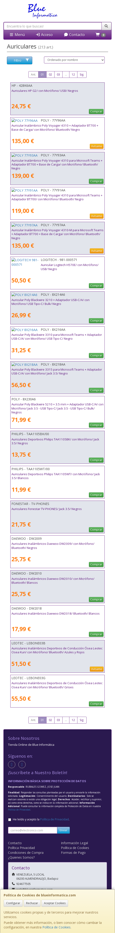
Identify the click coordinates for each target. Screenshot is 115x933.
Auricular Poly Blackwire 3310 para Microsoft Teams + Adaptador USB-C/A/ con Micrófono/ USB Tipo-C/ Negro (56, 337)
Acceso (44, 34)
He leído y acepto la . (41, 819)
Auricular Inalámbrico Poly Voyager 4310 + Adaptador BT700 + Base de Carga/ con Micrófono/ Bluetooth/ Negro (54, 127)
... (66, 74)
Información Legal (74, 843)
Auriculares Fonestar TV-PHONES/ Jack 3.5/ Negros (46, 509)
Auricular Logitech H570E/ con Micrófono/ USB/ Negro (48, 265)
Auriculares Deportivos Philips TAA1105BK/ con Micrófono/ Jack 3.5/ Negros (55, 441)
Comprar (96, 111)
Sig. (82, 74)
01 (42, 74)
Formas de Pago (73, 852)
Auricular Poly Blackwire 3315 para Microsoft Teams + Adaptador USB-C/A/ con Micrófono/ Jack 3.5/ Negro (56, 371)
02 (50, 74)
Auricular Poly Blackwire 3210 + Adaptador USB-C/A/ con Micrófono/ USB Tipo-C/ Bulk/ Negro (50, 302)
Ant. (33, 74)
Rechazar (32, 903)
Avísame (96, 146)
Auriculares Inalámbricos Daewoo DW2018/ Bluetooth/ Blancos (55, 613)
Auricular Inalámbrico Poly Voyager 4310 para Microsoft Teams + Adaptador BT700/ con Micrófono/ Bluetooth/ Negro (56, 197)
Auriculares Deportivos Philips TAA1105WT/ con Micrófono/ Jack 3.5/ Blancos (55, 476)
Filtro (21, 60)
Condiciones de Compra (26, 852)
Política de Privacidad (19, 809)
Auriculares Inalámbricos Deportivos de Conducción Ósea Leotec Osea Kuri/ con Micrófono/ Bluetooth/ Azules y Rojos (56, 650)
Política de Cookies (56, 927)
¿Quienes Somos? (21, 857)
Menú (17, 34)
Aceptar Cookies (55, 903)
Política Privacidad (21, 848)
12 (73, 74)
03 (58, 74)
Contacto (74, 34)
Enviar (63, 830)
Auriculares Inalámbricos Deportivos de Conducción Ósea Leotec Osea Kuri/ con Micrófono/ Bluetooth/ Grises (56, 685)
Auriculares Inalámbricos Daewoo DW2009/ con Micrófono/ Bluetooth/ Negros (52, 546)
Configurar (13, 903)
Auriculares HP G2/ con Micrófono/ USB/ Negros (44, 91)
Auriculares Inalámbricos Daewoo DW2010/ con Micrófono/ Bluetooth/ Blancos (52, 581)
